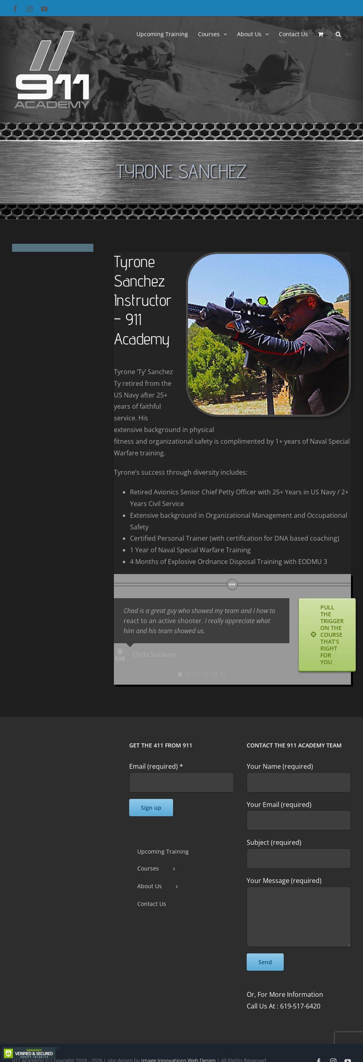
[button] (338, 33)
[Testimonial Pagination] (179, 674)
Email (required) (156, 766)
